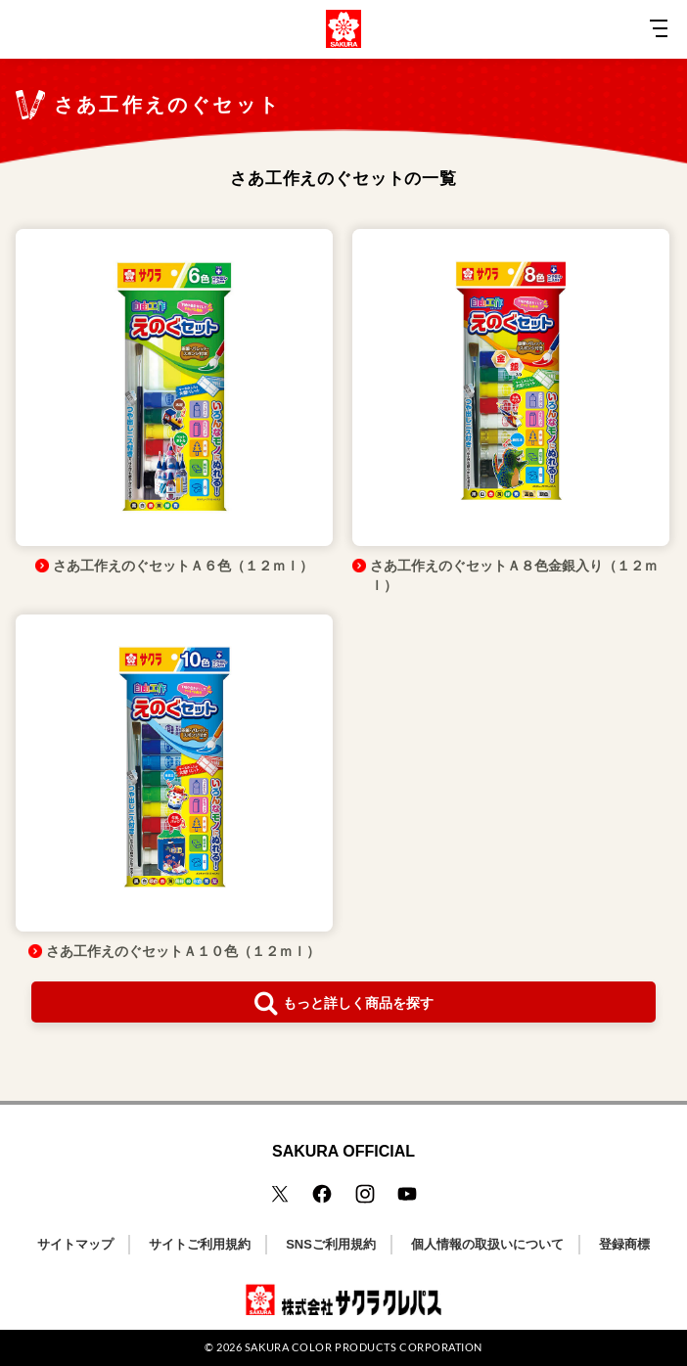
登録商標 (624, 1244)
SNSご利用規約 (331, 1244)
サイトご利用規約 (200, 1244)
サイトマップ (75, 1244)
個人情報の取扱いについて (487, 1244)
